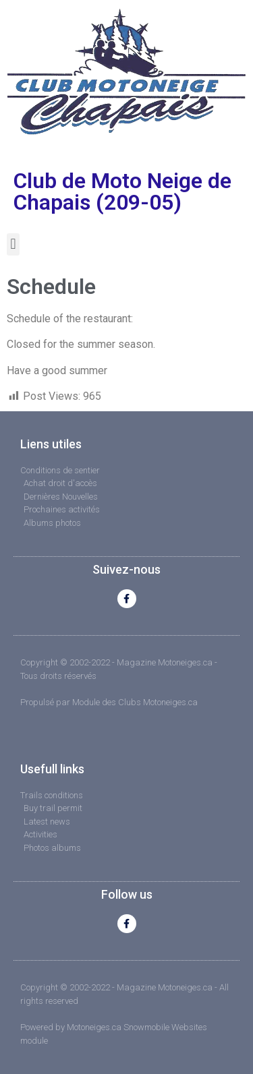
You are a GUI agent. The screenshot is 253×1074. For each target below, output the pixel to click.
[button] (13, 244)
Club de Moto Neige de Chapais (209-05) (122, 191)
